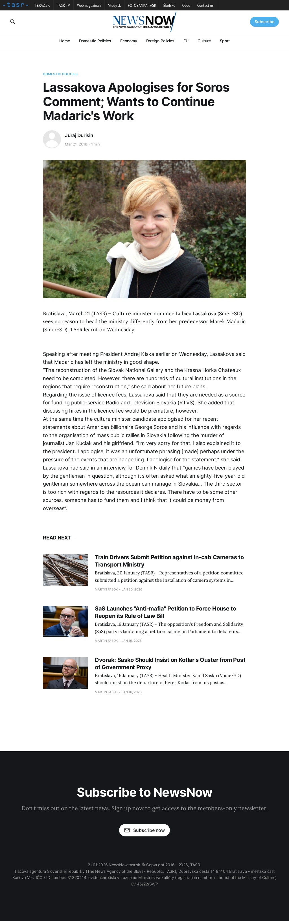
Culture (204, 40)
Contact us (205, 5)
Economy (128, 40)
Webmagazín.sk (89, 5)
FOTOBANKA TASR (142, 5)
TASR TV (63, 5)
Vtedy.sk (114, 5)
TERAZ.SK (42, 5)
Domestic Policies (95, 40)
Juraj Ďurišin (79, 135)
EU (186, 40)
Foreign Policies (160, 40)
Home (64, 40)
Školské (169, 5)
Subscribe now (144, 830)
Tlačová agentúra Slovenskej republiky (49, 871)
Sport (225, 40)
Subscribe (264, 21)
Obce (186, 5)
